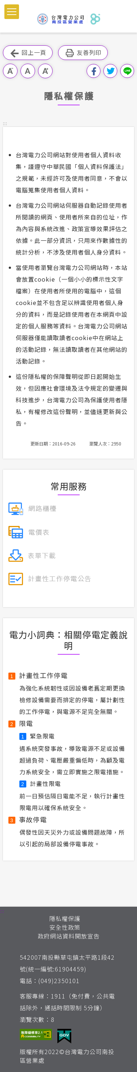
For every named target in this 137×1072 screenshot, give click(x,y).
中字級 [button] (27, 71)
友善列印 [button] (83, 53)
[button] (11, 11)
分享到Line (127, 71)
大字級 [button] (45, 71)
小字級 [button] (10, 71)
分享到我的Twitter (110, 71)
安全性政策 (64, 927)
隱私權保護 (64, 918)
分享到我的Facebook (93, 71)
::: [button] (5, 123)
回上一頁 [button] (27, 53)
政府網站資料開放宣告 (69, 936)
